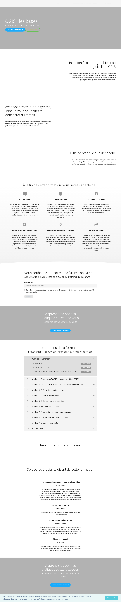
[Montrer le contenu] (93, 356)
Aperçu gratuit (34, 30)
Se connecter (111, 3)
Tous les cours (68, 3)
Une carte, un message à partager (89, 3)
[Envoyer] (28, 295)
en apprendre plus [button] (62, 599)
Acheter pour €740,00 (15, 30)
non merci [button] (100, 598)
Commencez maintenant (59, 329)
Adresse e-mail (60, 283)
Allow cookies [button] (111, 598)
